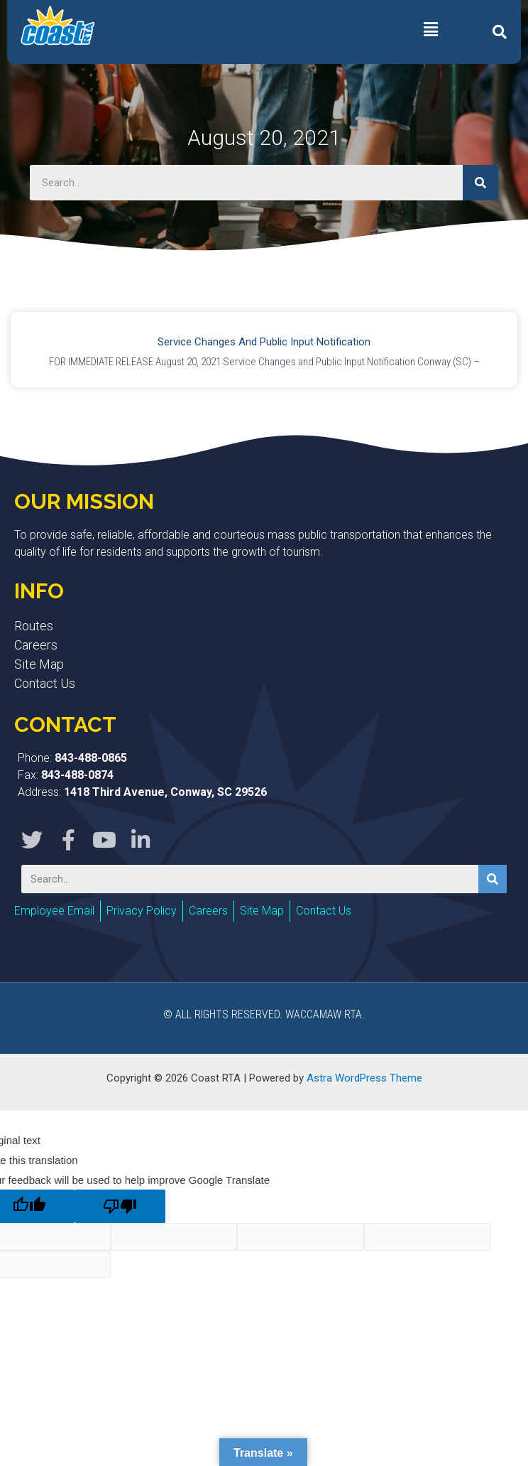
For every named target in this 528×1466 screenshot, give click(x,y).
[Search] (480, 182)
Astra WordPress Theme (364, 1078)
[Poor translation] (120, 1206)
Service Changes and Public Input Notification (264, 341)
